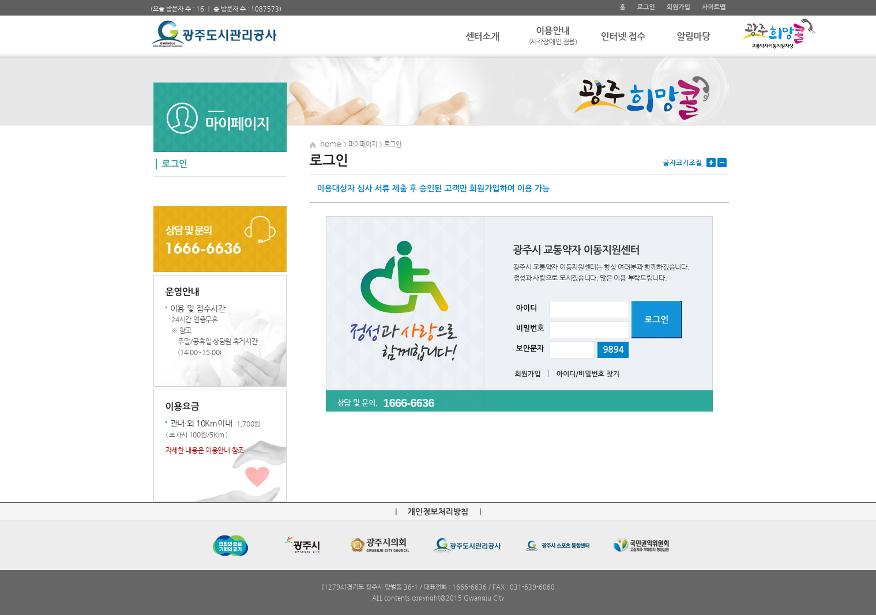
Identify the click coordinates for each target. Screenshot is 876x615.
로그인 (646, 7)
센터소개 (482, 36)
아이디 (526, 308)
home (330, 143)
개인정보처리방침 (438, 512)
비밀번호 (530, 328)
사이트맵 (713, 7)
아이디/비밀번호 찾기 (588, 374)
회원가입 (678, 7)
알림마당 (693, 36)
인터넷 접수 (623, 36)
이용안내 (553, 37)
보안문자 (530, 348)
